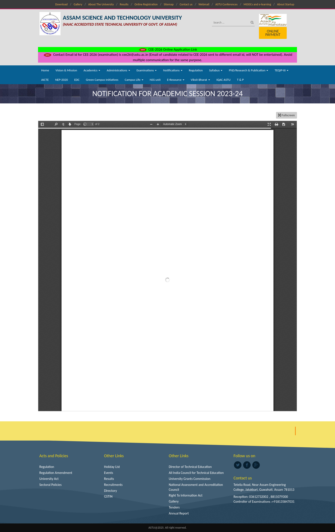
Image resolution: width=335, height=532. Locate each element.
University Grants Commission (189, 479)
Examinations (147, 70)
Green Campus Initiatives (102, 80)
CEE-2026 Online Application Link (167, 49)
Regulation (196, 70)
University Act (49, 479)
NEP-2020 (61, 80)
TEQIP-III (281, 70)
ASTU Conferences (226, 4)
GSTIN (108, 496)
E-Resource (175, 80)
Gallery (78, 4)
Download (61, 4)
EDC (76, 80)
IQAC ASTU (223, 80)
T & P (240, 80)
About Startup (285, 4)
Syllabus (216, 70)
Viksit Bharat (200, 80)
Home (45, 70)
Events (108, 473)
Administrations (118, 70)
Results (124, 4)
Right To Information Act (186, 495)
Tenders (174, 507)
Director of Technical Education (190, 467)
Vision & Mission (66, 70)
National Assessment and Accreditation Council (196, 487)
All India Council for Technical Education (196, 473)
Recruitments (113, 485)
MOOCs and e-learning (257, 4)
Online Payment (272, 33)
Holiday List (112, 467)
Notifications (172, 70)
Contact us (186, 4)
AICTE (45, 80)
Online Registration (146, 4)
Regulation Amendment (55, 473)
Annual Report (179, 513)
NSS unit (155, 80)
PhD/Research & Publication (248, 70)
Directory (110, 491)
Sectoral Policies (50, 485)
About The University (101, 4)
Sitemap (168, 4)
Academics (92, 70)
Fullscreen (286, 115)
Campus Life (134, 80)
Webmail (203, 4)
